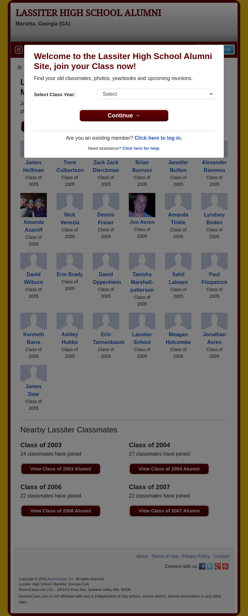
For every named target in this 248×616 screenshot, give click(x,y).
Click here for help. (141, 148)
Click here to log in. (158, 138)
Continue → (124, 115)
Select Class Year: (55, 94)
